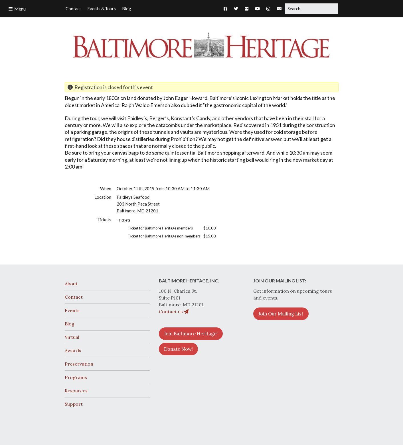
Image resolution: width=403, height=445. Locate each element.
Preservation (79, 364)
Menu (20, 8)
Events (72, 310)
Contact (74, 297)
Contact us (174, 311)
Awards (73, 350)
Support (74, 404)
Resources (76, 390)
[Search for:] (312, 8)
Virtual (72, 337)
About (71, 283)
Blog (69, 324)
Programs (76, 377)
